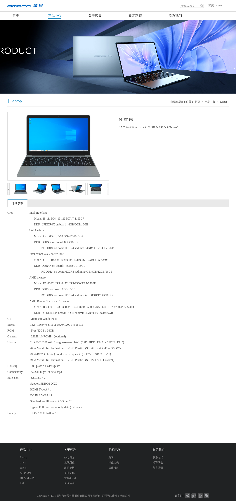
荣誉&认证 (70, 478)
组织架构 (69, 467)
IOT (22, 483)
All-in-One (25, 473)
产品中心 (210, 101)
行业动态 (113, 462)
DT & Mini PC (27, 478)
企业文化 (69, 473)
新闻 (111, 457)
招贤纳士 (158, 462)
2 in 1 (23, 462)
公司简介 (69, 457)
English (219, 5)
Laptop (224, 101)
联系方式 (158, 457)
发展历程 (69, 462)
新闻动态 (114, 449)
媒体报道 (113, 467)
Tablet (23, 467)
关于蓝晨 (70, 449)
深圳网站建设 (109, 495)
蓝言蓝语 (158, 467)
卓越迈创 (125, 495)
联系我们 (158, 449)
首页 (197, 101)
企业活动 (69, 483)
